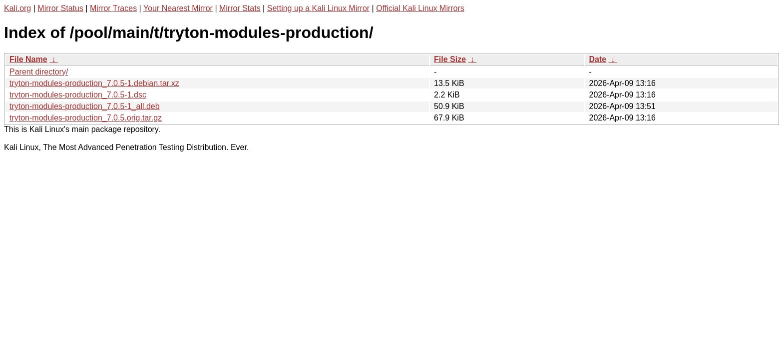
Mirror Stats (240, 8)
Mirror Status (60, 8)
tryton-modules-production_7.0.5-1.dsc (77, 94)
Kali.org (17, 8)
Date (597, 59)
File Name (28, 59)
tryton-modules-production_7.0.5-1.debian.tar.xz (94, 83)
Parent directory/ (38, 72)
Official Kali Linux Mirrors (420, 8)
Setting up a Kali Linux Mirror (318, 8)
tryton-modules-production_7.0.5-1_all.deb (84, 106)
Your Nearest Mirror (178, 8)
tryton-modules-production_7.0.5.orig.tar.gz (85, 118)
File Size (450, 59)
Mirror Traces (113, 8)
